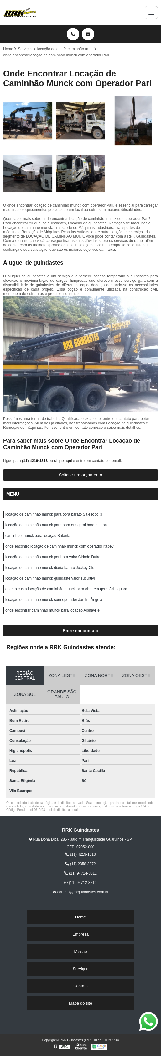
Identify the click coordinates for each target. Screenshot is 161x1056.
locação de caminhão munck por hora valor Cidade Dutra (53, 557)
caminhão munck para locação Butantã (37, 535)
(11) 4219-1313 (35, 461)
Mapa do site (80, 1003)
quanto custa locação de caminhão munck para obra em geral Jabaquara (66, 589)
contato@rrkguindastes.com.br (81, 892)
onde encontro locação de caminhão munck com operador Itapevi (59, 546)
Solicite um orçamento (80, 474)
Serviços (80, 968)
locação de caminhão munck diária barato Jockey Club (50, 567)
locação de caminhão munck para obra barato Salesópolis (53, 514)
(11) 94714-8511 (80, 873)
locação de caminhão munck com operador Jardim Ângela (53, 599)
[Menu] (151, 12)
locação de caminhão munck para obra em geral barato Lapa (56, 525)
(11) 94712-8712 (80, 882)
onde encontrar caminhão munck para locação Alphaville (52, 610)
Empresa (80, 934)
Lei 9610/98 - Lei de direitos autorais (54, 810)
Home (80, 917)
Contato (80, 986)
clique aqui (63, 461)
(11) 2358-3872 (80, 864)
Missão (80, 951)
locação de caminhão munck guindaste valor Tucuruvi (50, 578)
